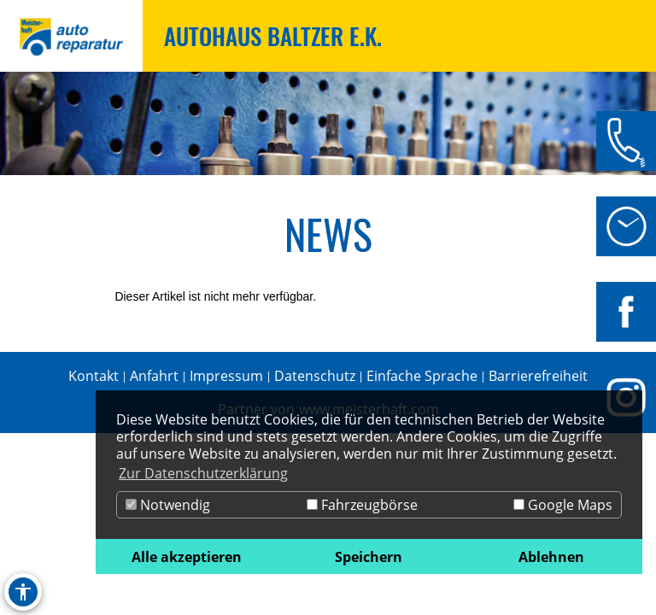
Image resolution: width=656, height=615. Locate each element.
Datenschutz (314, 375)
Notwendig (168, 504)
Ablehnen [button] (551, 557)
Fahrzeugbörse (362, 504)
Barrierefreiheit (538, 375)
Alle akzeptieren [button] (187, 557)
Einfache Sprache (421, 375)
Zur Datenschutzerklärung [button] (203, 473)
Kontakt (93, 375)
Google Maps (562, 504)
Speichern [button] (368, 557)
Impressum (226, 375)
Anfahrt (154, 375)
